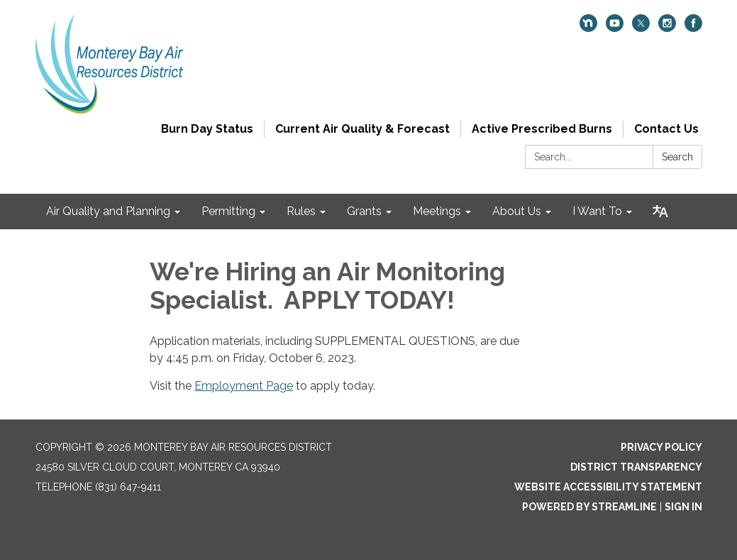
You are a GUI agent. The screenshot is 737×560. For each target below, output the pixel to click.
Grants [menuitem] (364, 211)
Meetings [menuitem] (437, 211)
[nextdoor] (588, 28)
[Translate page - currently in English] (660, 211)
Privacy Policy (661, 447)
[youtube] (615, 28)
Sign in (683, 506)
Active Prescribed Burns (542, 129)
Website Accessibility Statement (608, 487)
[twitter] (641, 28)
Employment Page (243, 385)
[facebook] (693, 28)
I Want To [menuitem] (597, 211)
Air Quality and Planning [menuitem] (108, 211)
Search (677, 157)
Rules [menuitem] (301, 211)
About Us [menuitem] (516, 211)
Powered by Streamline (589, 506)
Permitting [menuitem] (228, 211)
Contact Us (666, 129)
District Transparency (636, 467)
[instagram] (667, 28)
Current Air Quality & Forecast (362, 129)
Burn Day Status (207, 129)
